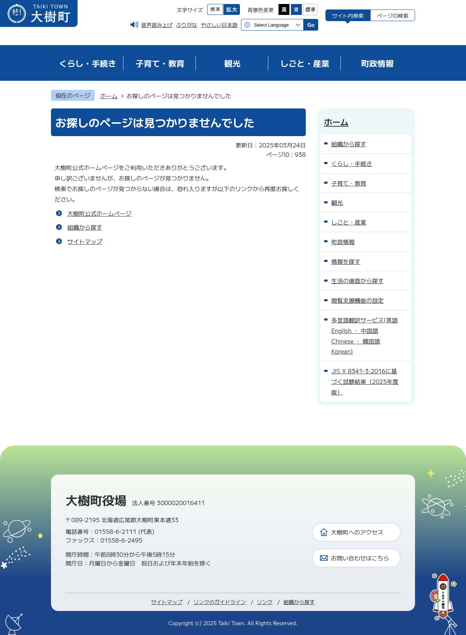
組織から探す (84, 227)
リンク (264, 602)
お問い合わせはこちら (360, 557)
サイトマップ (84, 241)
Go (311, 24)
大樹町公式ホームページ (99, 213)
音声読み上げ (157, 24)
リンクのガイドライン (219, 602)
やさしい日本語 (219, 24)
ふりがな (186, 24)
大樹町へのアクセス (357, 532)
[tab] (347, 15)
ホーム (109, 95)
